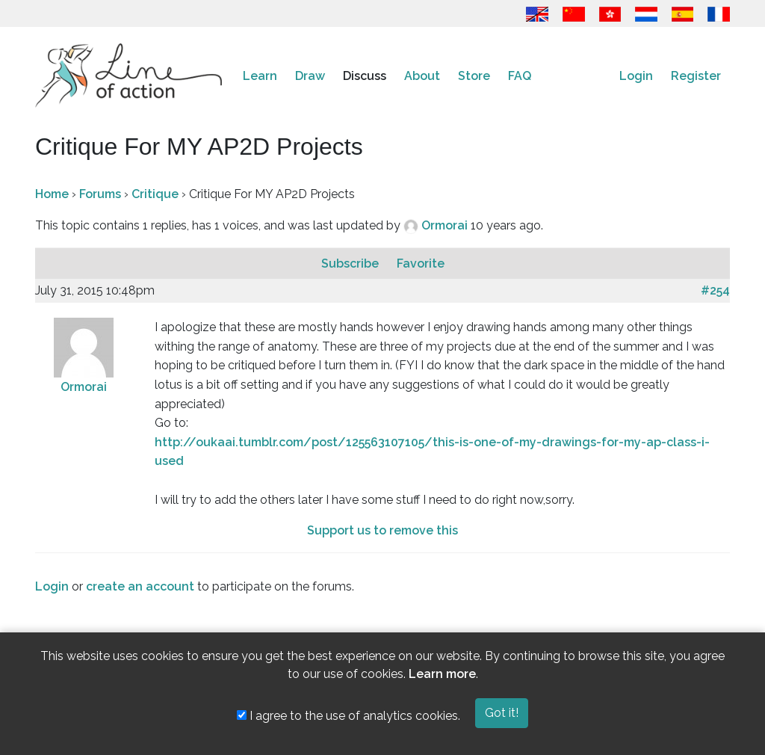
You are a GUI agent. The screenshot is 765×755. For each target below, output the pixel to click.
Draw (310, 76)
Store (474, 76)
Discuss (364, 76)
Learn (260, 76)
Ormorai (446, 225)
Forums (100, 194)
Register (696, 76)
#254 (715, 290)
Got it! (501, 713)
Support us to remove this (382, 530)
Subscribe (351, 263)
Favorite (421, 263)
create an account (140, 586)
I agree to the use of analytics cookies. (348, 716)
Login (636, 76)
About (422, 76)
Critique (155, 194)
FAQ (519, 76)
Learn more (442, 674)
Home (52, 194)
